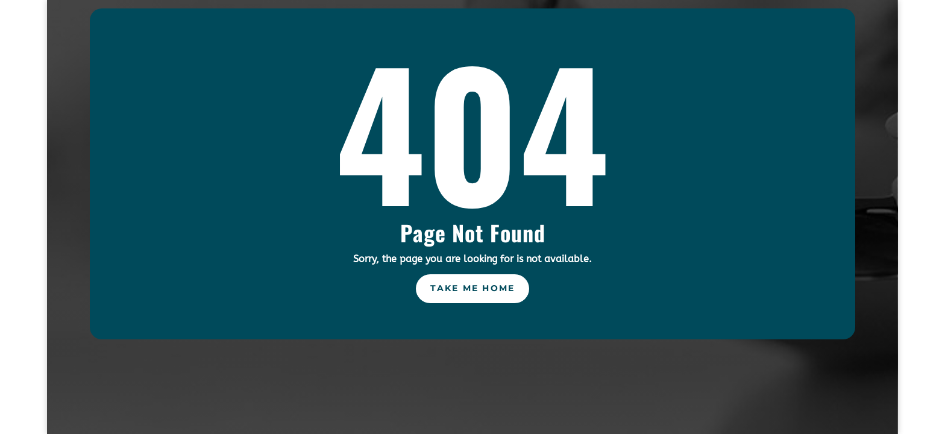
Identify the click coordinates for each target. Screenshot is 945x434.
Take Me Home (472, 288)
